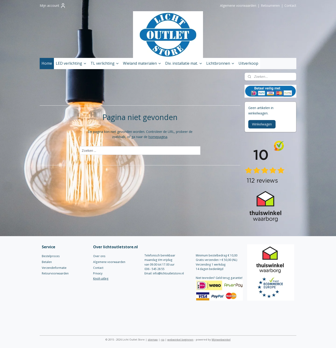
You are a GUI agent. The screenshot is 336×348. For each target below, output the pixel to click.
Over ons (99, 256)
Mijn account (53, 5)
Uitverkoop (248, 63)
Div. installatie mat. (184, 63)
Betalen (47, 262)
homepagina (157, 137)
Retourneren (270, 5)
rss (162, 339)
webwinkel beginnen (180, 339)
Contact (290, 5)
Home (47, 63)
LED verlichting (71, 63)
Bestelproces (51, 256)
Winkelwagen (262, 124)
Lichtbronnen (220, 63)
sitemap (153, 339)
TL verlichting (105, 63)
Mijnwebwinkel (221, 339)
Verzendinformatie (54, 268)
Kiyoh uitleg (100, 279)
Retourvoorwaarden (55, 273)
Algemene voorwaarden (238, 5)
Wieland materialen (142, 63)
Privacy (97, 273)
